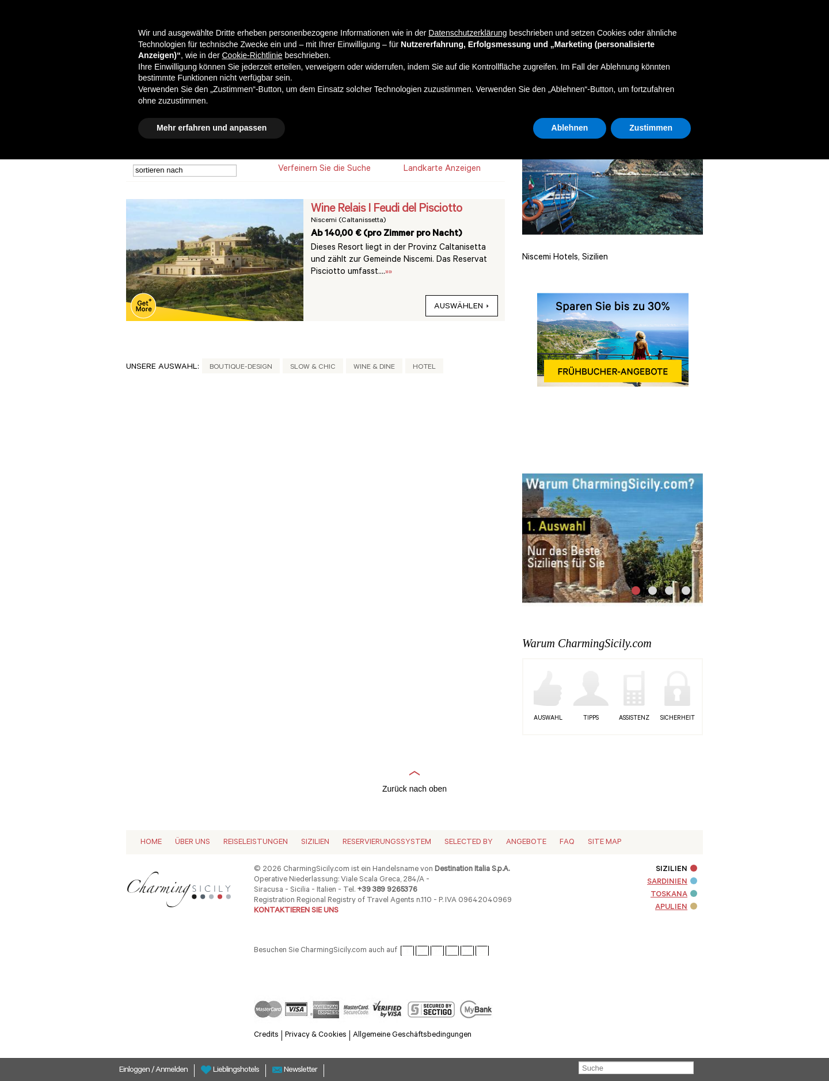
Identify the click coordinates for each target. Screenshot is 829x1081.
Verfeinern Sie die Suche (324, 169)
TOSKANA (674, 895)
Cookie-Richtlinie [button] (252, 55)
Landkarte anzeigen (442, 169)
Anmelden (171, 1070)
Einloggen (135, 1070)
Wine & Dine (374, 368)
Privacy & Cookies (316, 1035)
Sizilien (315, 842)
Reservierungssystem (387, 842)
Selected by (468, 842)
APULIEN (676, 907)
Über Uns (192, 842)
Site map (604, 842)
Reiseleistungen (255, 842)
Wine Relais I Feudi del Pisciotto (386, 209)
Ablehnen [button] (570, 127)
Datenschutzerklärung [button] (467, 32)
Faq (567, 842)
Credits (266, 1035)
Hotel (424, 368)
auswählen (461, 307)
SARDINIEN (672, 882)
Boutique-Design (241, 368)
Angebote (526, 842)
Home (151, 842)
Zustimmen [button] (650, 127)
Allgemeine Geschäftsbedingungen (412, 1035)
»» (388, 272)
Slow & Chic (313, 368)
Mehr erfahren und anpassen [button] (212, 127)
